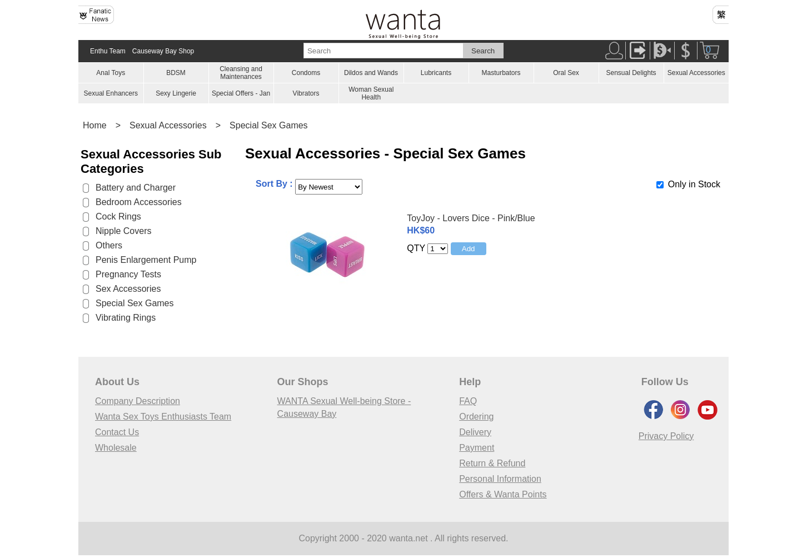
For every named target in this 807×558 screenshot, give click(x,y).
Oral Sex (566, 73)
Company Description (137, 401)
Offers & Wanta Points (502, 494)
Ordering (476, 416)
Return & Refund (492, 463)
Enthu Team (108, 51)
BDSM (176, 73)
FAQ (468, 401)
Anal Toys (110, 73)
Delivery (475, 432)
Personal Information (500, 479)
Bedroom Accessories (139, 202)
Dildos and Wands (371, 73)
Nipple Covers (123, 231)
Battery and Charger (136, 187)
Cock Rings (118, 216)
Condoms (306, 73)
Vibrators (306, 93)
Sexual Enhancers (111, 93)
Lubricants (436, 73)
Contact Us (117, 432)
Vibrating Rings (126, 317)
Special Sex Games (269, 125)
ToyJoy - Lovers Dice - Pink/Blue (471, 218)
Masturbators (500, 73)
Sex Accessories (128, 288)
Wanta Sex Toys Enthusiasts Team (163, 416)
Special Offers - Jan (241, 93)
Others (109, 245)
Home (95, 125)
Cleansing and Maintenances (241, 73)
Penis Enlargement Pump (146, 260)
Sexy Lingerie (176, 93)
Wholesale (116, 447)
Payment (476, 447)
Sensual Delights (631, 73)
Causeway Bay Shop (163, 51)
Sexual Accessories (696, 73)
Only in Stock (694, 184)
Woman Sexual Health (370, 93)
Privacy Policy (666, 436)
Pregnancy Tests (128, 274)
